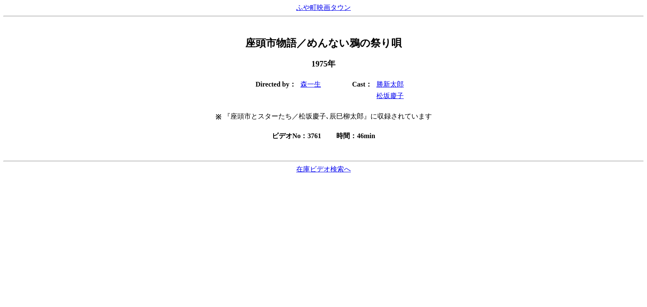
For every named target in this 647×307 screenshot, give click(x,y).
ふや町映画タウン (323, 7)
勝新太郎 (390, 84)
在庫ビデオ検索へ (323, 169)
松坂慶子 (390, 95)
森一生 (310, 84)
